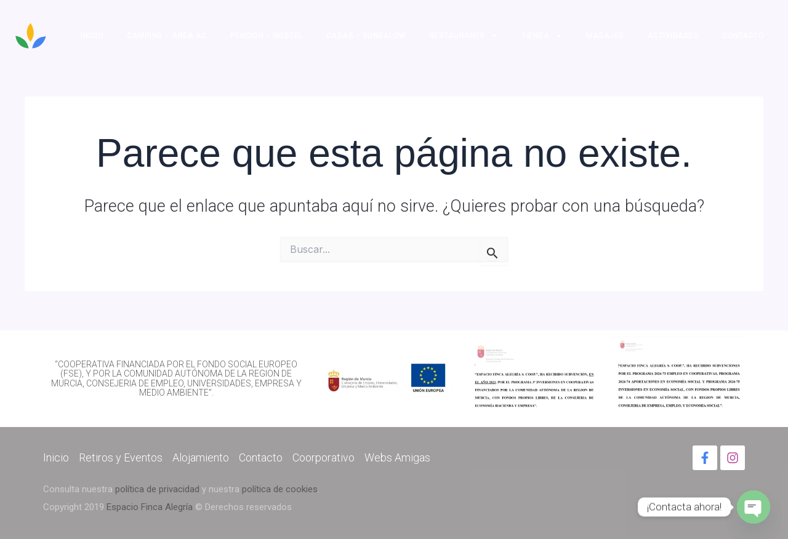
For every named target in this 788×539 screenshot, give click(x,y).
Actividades (673, 35)
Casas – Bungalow (366, 35)
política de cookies (280, 489)
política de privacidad (157, 489)
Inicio (92, 35)
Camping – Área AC (167, 35)
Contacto (743, 35)
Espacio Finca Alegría (150, 507)
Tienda (542, 35)
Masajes (605, 35)
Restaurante (464, 35)
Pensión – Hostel (266, 35)
